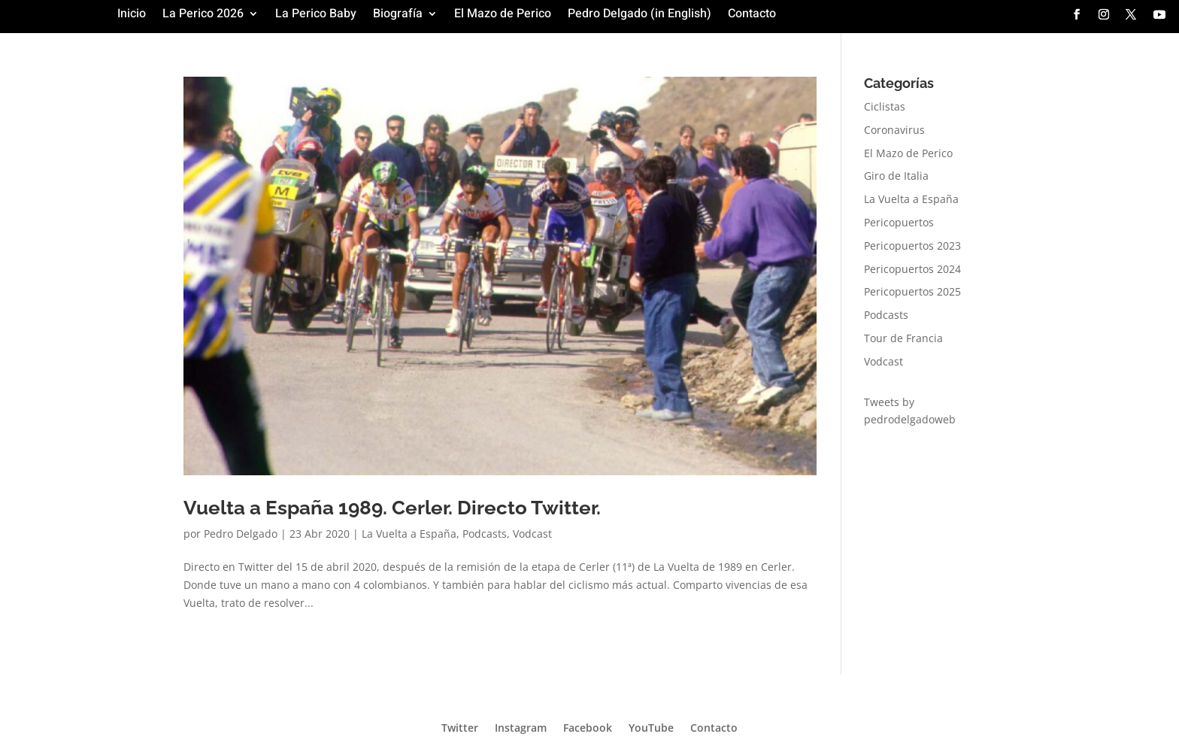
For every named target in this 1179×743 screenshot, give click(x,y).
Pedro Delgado (240, 533)
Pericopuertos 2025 (912, 291)
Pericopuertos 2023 (912, 245)
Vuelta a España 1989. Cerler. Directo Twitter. (392, 507)
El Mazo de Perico (502, 15)
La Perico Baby (315, 15)
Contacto (752, 15)
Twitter (459, 726)
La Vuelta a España (409, 533)
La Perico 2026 (203, 15)
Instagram (521, 726)
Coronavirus (894, 130)
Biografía (398, 15)
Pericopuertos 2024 (912, 269)
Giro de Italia (896, 175)
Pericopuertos (899, 222)
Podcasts (484, 533)
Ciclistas (884, 106)
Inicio (131, 15)
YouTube (651, 726)
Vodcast (532, 533)
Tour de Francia (903, 338)
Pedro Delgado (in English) (639, 15)
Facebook (587, 726)
